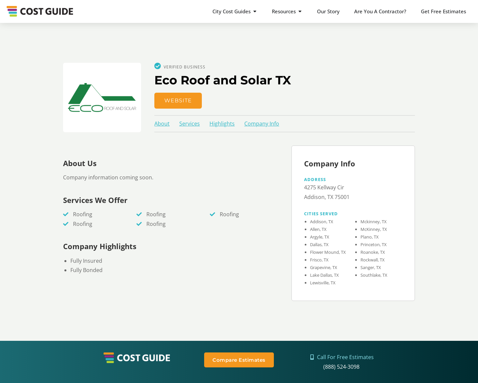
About (162, 123)
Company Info (261, 123)
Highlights (222, 123)
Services (189, 123)
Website (178, 100)
